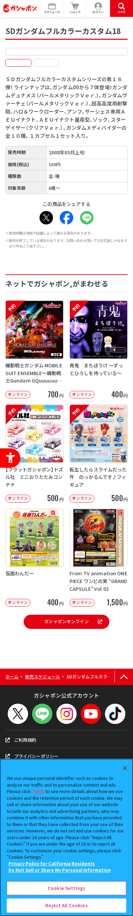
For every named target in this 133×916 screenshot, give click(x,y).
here (38, 791)
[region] (66, 837)
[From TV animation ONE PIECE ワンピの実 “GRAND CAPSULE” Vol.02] (99, 558)
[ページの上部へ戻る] (123, 677)
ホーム (12, 676)
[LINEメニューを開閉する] (42, 714)
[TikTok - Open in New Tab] (115, 714)
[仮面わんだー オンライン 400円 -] (34, 558)
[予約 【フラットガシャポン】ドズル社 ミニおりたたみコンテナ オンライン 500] (34, 453)
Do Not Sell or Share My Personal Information (59, 870)
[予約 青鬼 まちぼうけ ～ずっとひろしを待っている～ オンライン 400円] (99, 349)
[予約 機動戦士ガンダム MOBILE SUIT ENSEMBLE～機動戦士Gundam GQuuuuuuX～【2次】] (34, 349)
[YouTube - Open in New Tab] (91, 714)
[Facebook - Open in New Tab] (66, 217)
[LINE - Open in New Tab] (87, 217)
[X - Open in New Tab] (46, 217)
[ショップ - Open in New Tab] (75, 8)
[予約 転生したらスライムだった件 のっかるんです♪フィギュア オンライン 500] (99, 453)
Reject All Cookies (66, 905)
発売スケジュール (42, 676)
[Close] (124, 768)
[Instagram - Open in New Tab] (66, 714)
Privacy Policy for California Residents (51, 863)
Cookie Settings (66, 888)
